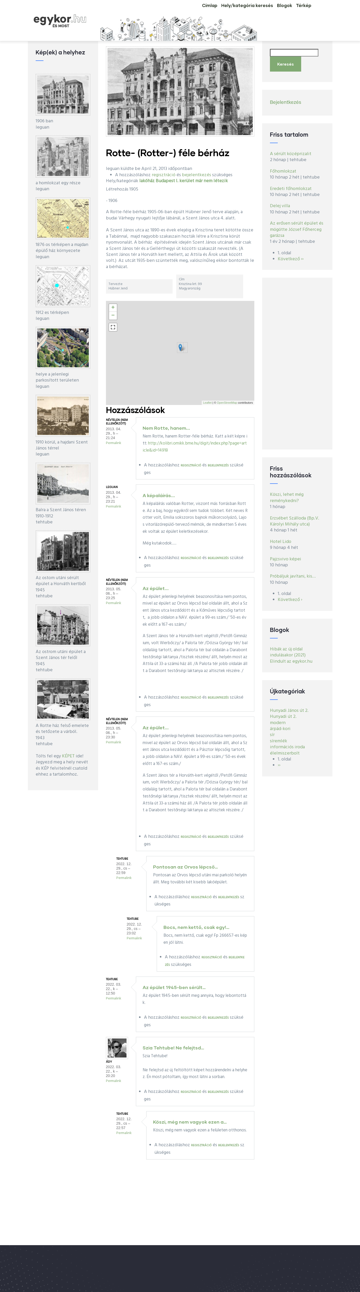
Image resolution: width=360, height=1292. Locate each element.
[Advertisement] (297, 359)
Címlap (186, 11)
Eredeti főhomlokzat (291, 184)
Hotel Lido (280, 537)
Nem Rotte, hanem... (166, 428)
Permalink (113, 443)
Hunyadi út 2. (283, 712)
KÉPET (68, 756)
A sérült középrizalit (290, 149)
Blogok (274, 11)
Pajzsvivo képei (285, 554)
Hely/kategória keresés (230, 11)
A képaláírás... (159, 495)
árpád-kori (280, 724)
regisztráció (163, 175)
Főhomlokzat (283, 167)
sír (272, 730)
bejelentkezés (196, 175)
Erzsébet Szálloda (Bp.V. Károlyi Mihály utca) (294, 516)
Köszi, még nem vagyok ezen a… (190, 1122)
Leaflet (207, 402)
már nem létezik (211, 181)
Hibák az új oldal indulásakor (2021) (288, 648)
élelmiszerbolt (285, 748)
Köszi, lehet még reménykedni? (287, 493)
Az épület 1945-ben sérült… (174, 987)
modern (278, 718)
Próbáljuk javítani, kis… (293, 572)
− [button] (113, 316)
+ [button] (113, 308)
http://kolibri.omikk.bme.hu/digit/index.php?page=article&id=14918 (195, 447)
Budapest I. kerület (175, 181)
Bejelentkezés (285, 98)
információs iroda (287, 742)
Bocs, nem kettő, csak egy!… (196, 927)
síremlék (278, 736)
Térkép (300, 11)
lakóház (147, 181)
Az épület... (156, 588)
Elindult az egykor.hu (291, 657)
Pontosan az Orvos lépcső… (185, 867)
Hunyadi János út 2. (289, 706)
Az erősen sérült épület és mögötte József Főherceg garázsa (296, 225)
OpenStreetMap (227, 402)
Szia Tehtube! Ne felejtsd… (173, 1047)
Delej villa (280, 201)
